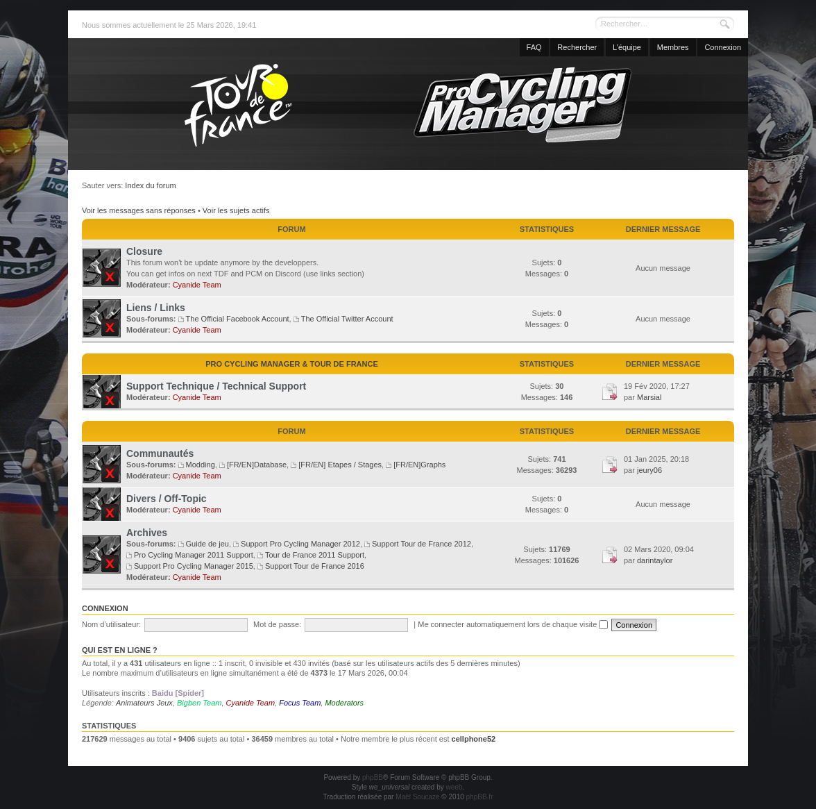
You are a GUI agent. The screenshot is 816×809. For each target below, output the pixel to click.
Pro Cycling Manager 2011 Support (193, 555)
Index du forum (150, 185)
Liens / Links (155, 307)
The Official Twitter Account (347, 319)
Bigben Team (199, 703)
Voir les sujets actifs (236, 210)
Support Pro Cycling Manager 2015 (193, 566)
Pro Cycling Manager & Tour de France (291, 364)
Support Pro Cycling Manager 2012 (300, 544)
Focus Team (300, 703)
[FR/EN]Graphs (419, 464)
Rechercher (577, 47)
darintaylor (654, 560)
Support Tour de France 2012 (421, 544)
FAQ (534, 47)
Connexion (722, 47)
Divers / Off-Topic (166, 498)
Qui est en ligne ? (120, 650)
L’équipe (627, 47)
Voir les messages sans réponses (139, 210)
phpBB (372, 777)
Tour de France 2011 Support (314, 555)
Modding (200, 464)
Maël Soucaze (417, 797)
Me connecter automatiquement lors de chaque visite (513, 624)
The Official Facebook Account (237, 319)
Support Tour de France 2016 (314, 566)
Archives (146, 532)
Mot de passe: (277, 624)
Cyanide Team (197, 285)
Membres (673, 47)
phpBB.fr (479, 797)
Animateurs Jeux (144, 703)
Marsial (649, 397)
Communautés (160, 453)
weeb (453, 787)
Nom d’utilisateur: (111, 624)
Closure (144, 251)
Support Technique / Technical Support (216, 386)
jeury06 (649, 470)
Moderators (344, 703)
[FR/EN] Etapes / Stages (340, 464)
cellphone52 (474, 739)
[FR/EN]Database (257, 464)
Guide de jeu (207, 544)
